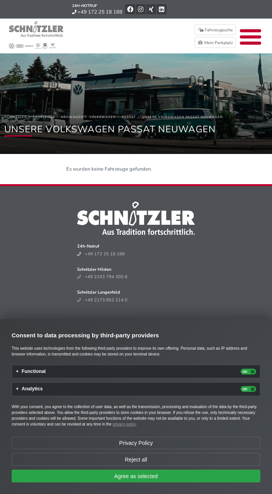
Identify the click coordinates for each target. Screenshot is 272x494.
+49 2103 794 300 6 (102, 277)
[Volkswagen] (103, 117)
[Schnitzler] (15, 117)
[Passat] (129, 117)
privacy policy (124, 424)
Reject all (136, 459)
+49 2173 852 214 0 (102, 300)
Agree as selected (136, 476)
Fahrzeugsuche (215, 30)
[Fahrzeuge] (44, 117)
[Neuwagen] (72, 117)
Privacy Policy (136, 443)
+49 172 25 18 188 (97, 12)
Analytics (32, 388)
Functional (34, 371)
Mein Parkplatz (215, 43)
